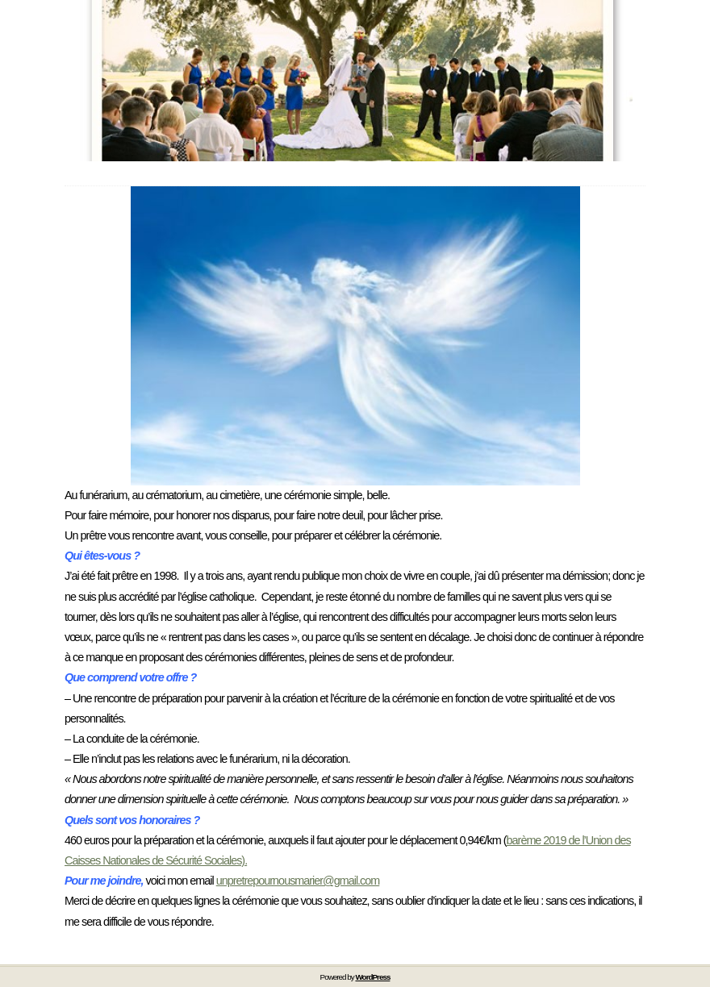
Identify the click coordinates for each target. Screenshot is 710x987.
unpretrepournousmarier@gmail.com (298, 880)
